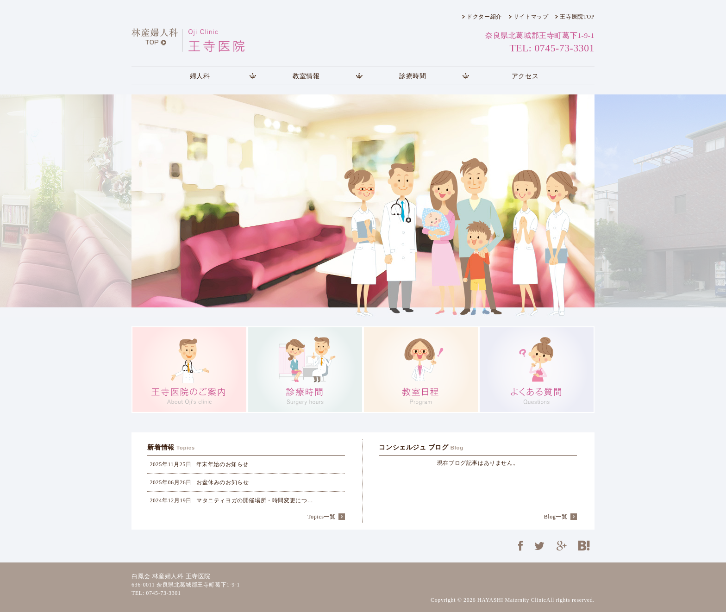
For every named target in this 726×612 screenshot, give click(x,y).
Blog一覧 (556, 516)
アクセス (525, 76)
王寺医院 (207, 40)
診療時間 (412, 76)
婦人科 (200, 76)
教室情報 (306, 76)
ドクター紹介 (484, 16)
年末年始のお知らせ (199, 464)
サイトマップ (531, 16)
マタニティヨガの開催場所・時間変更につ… (231, 500)
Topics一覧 (321, 516)
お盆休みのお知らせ (199, 482)
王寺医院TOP (577, 16)
